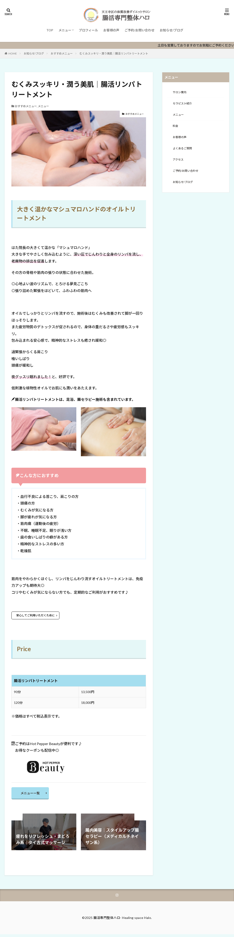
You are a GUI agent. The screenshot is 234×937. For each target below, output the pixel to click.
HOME (12, 53)
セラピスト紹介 (184, 105)
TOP (49, 30)
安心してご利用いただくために (35, 615)
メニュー (64, 30)
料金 (176, 128)
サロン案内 (181, 93)
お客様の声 (111, 30)
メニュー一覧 (32, 794)
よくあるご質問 (184, 152)
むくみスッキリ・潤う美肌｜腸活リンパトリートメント (114, 53)
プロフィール (88, 30)
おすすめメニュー (62, 53)
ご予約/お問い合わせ (139, 30)
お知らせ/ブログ (171, 30)
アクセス (179, 164)
